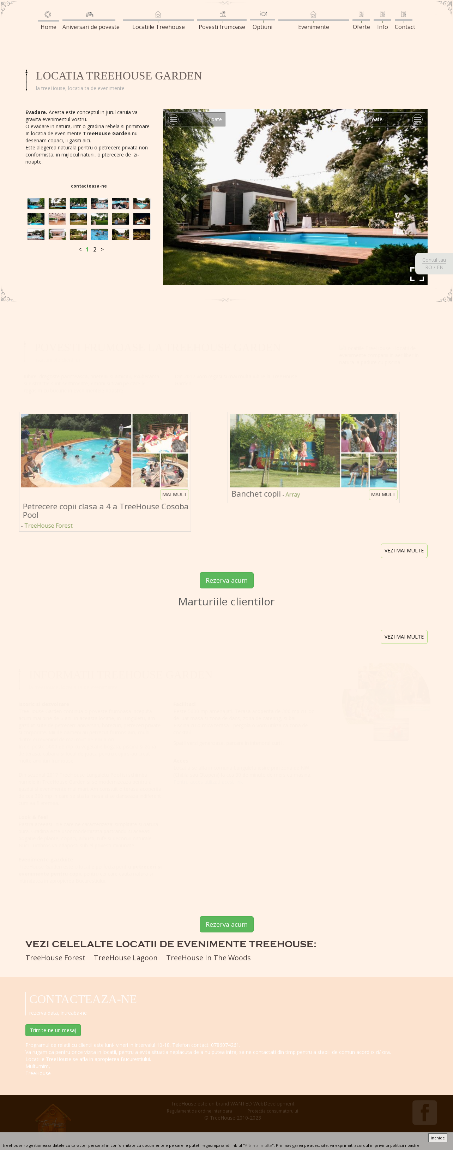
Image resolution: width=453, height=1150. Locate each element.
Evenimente (313, 21)
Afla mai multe (258, 1145)
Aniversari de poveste (91, 21)
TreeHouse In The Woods (208, 957)
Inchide (438, 1137)
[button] (183, 197)
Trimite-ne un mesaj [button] (53, 1030)
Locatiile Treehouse (158, 21)
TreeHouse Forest (55, 957)
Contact (405, 21)
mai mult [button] (170, 494)
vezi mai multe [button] (404, 550)
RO (428, 267)
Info (382, 21)
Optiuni (262, 21)
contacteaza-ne (89, 186)
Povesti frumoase (222, 21)
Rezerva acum (227, 580)
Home (48, 21)
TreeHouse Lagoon (126, 957)
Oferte (361, 21)
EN (440, 267)
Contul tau (434, 259)
